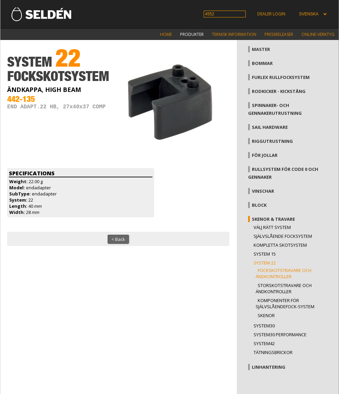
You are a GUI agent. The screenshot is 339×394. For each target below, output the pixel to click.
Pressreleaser (279, 34)
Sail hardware (270, 127)
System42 (264, 343)
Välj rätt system (272, 227)
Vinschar (263, 191)
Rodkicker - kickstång (279, 91)
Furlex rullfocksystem (281, 77)
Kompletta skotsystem (280, 245)
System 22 (265, 263)
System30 (264, 326)
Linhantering (268, 367)
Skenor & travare (273, 219)
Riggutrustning (272, 141)
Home (166, 34)
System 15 (265, 254)
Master (261, 49)
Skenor (266, 315)
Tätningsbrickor (273, 352)
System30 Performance (280, 334)
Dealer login (271, 14)
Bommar (262, 63)
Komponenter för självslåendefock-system (285, 303)
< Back (118, 239)
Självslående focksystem (283, 236)
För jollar (264, 155)
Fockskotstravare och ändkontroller (283, 273)
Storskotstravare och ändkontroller (284, 288)
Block (259, 205)
